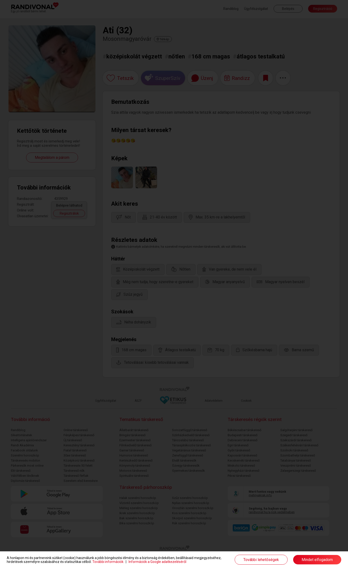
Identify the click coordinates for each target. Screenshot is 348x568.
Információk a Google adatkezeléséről (157, 562)
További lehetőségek (261, 559)
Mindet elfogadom (317, 559)
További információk (107, 562)
